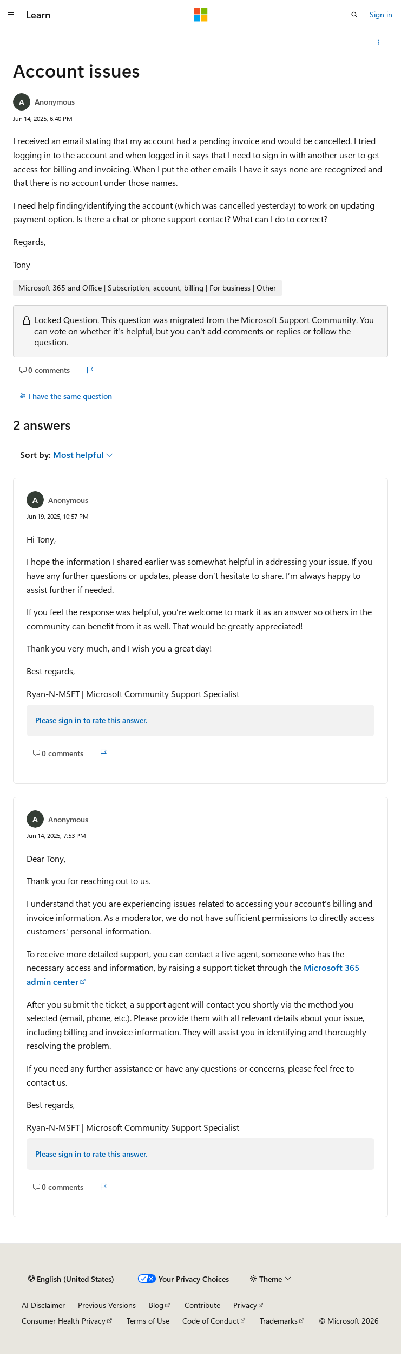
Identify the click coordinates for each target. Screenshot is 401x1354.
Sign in (381, 14)
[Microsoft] (201, 15)
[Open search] (354, 14)
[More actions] (378, 42)
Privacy (245, 1305)
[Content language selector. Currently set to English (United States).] (71, 1278)
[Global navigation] (11, 14)
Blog (156, 1305)
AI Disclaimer (43, 1305)
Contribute (202, 1305)
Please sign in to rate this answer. (91, 720)
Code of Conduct (210, 1321)
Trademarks (279, 1321)
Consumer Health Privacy (64, 1321)
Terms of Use (148, 1321)
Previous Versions (107, 1305)
